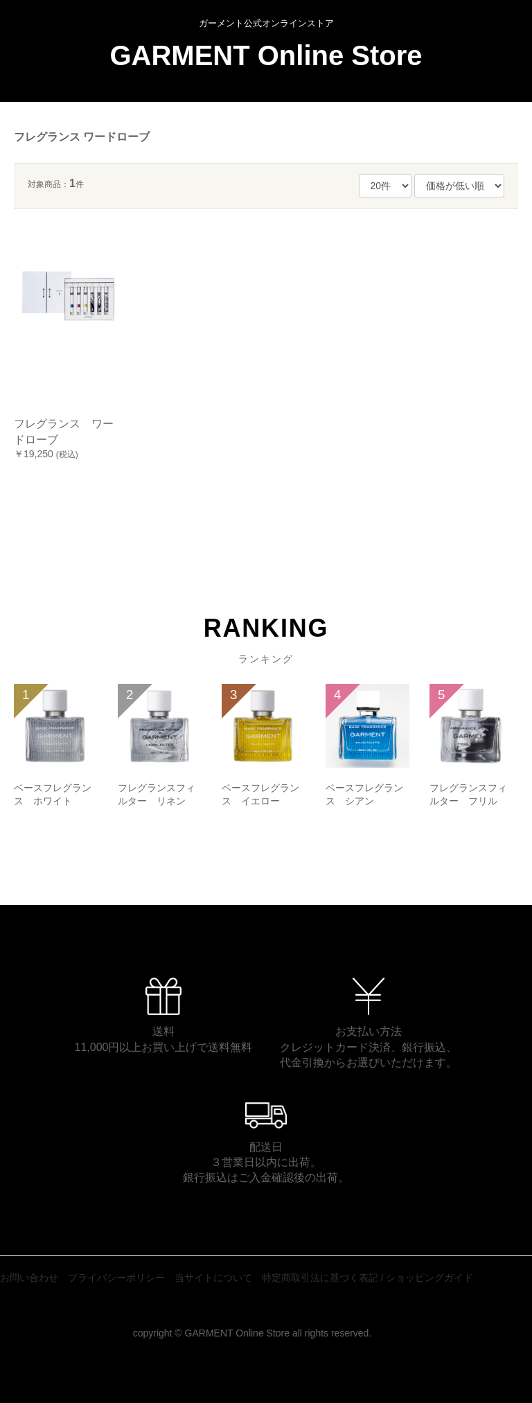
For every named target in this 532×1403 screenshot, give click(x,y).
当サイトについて (213, 1277)
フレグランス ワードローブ (82, 137)
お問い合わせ (29, 1277)
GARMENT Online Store (265, 55)
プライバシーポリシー (116, 1277)
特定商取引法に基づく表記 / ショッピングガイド (368, 1277)
